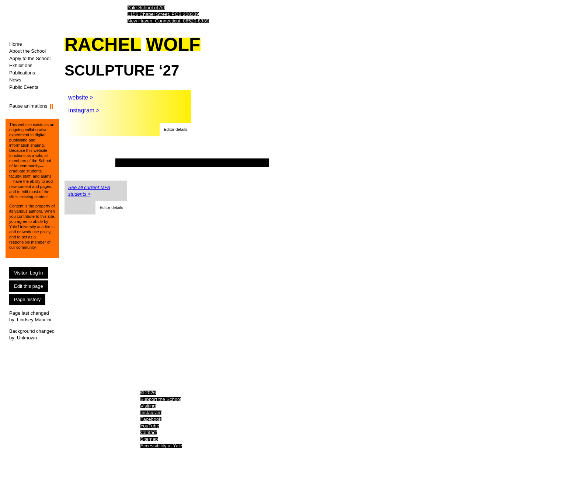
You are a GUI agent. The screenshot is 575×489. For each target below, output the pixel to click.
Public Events (23, 87)
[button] (175, 129)
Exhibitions (20, 65)
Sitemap (149, 439)
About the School (27, 51)
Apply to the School (29, 58)
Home (15, 44)
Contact (148, 432)
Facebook (150, 419)
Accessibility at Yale (161, 445)
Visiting (148, 406)
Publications (22, 73)
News (15, 80)
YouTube (149, 426)
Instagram (151, 412)
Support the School (160, 399)
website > (80, 97)
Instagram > (84, 110)
